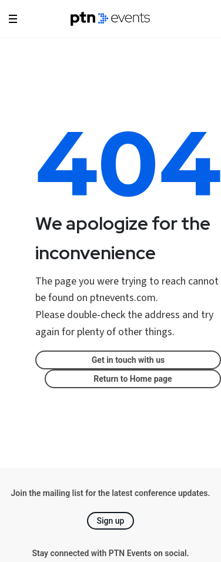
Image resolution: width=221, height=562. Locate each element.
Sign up (111, 520)
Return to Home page (132, 379)
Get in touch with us (128, 360)
